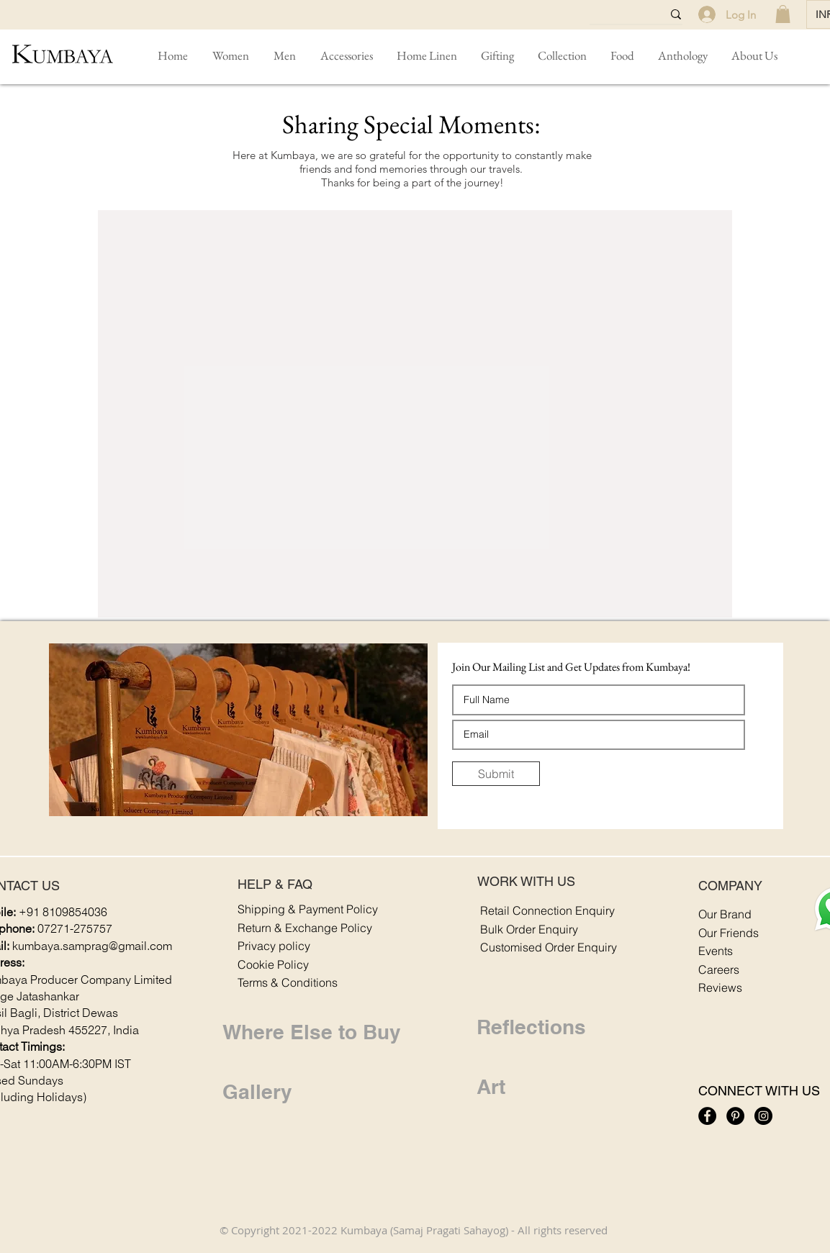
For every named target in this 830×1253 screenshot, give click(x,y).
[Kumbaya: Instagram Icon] (763, 1116)
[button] (346, 55)
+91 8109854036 (63, 913)
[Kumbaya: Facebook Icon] (707, 1116)
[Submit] (496, 773)
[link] (782, 14)
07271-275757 (74, 929)
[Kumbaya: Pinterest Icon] (735, 1116)
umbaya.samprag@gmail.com (95, 946)
